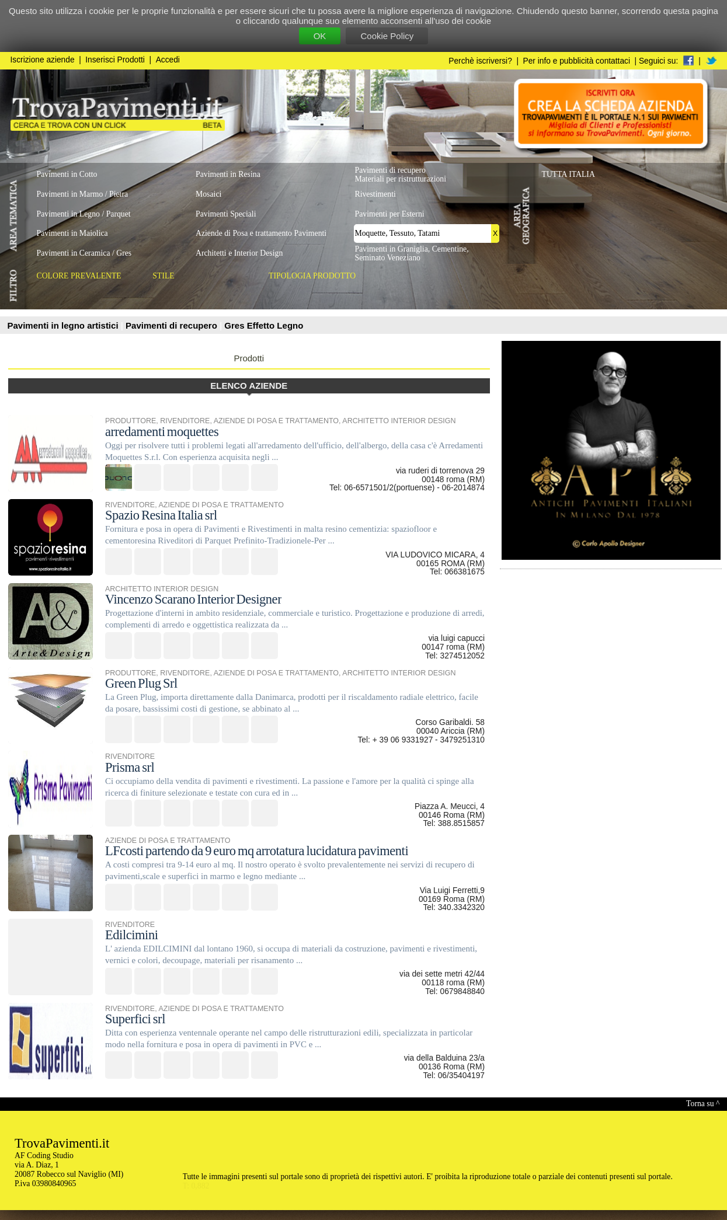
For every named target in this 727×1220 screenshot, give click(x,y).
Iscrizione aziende (43, 59)
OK (320, 36)
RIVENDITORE (185, 421)
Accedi (168, 59)
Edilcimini (131, 935)
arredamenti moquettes (161, 431)
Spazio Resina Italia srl (161, 515)
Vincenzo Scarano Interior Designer (193, 599)
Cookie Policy (386, 36)
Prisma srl (129, 767)
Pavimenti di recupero (173, 325)
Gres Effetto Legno (263, 325)
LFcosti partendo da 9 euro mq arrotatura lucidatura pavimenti (256, 850)
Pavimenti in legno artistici (64, 325)
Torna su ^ (702, 1103)
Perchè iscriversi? (480, 61)
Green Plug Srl (141, 683)
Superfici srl (135, 1019)
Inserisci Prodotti (115, 59)
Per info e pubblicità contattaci (576, 61)
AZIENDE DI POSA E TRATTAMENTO (276, 421)
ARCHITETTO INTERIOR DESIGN (398, 421)
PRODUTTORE (130, 421)
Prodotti (249, 358)
